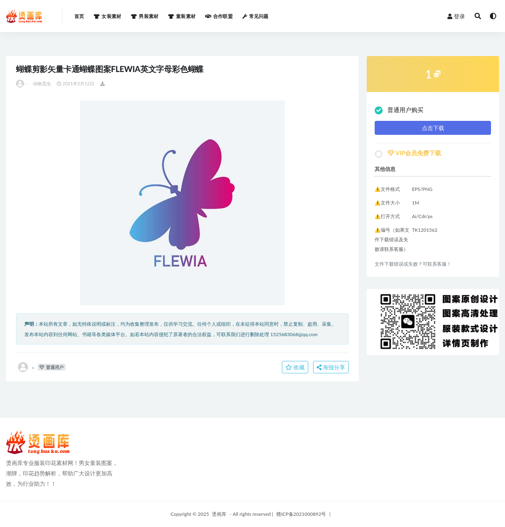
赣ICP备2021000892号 (301, 514)
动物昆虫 (42, 83)
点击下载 (433, 127)
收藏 (295, 367)
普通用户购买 (399, 110)
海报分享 (331, 367)
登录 (456, 16)
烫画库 (219, 514)
